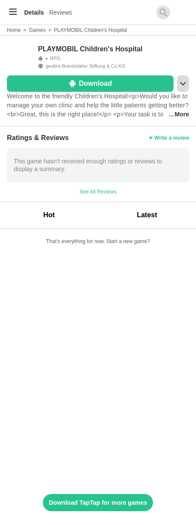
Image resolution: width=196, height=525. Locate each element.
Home (14, 30)
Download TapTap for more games (98, 502)
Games (37, 30)
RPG (55, 58)
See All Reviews (98, 192)
